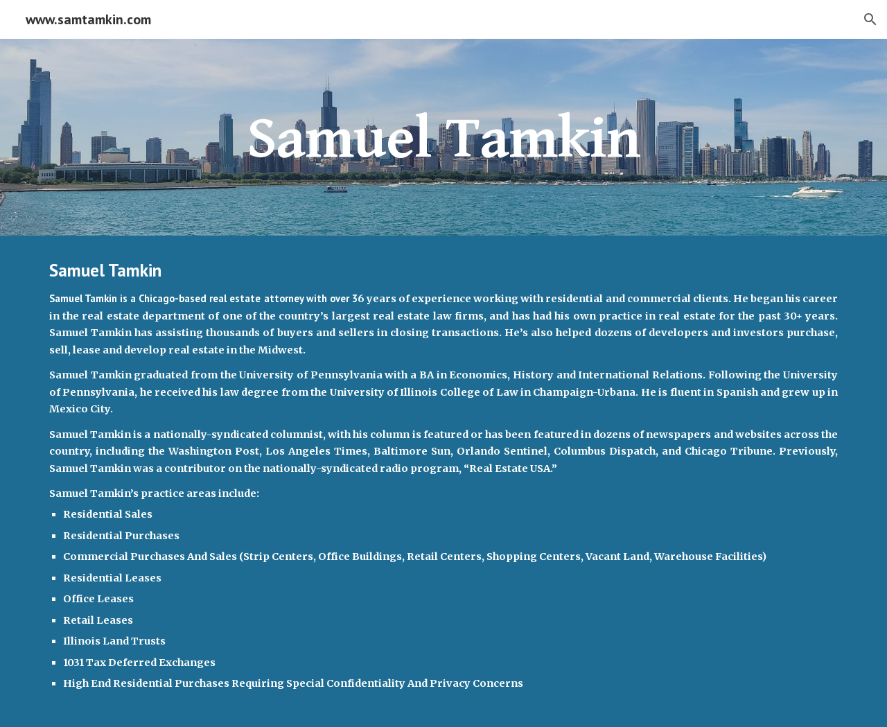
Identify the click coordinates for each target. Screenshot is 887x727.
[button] (870, 19)
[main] (443, 137)
